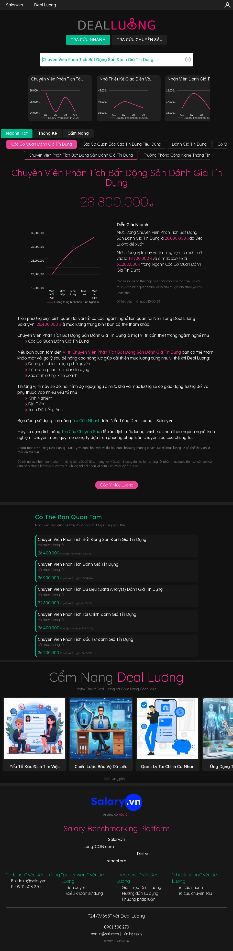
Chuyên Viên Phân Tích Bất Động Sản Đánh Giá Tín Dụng (92, 539)
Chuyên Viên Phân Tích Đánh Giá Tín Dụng (78, 564)
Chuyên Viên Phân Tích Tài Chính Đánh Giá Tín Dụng (87, 614)
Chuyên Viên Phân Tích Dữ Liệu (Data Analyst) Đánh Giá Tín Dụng (100, 589)
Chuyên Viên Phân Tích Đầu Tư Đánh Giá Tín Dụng (85, 639)
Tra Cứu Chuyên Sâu (81, 431)
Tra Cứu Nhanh (87, 420)
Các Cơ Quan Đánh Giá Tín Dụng (58, 341)
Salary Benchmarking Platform (116, 828)
